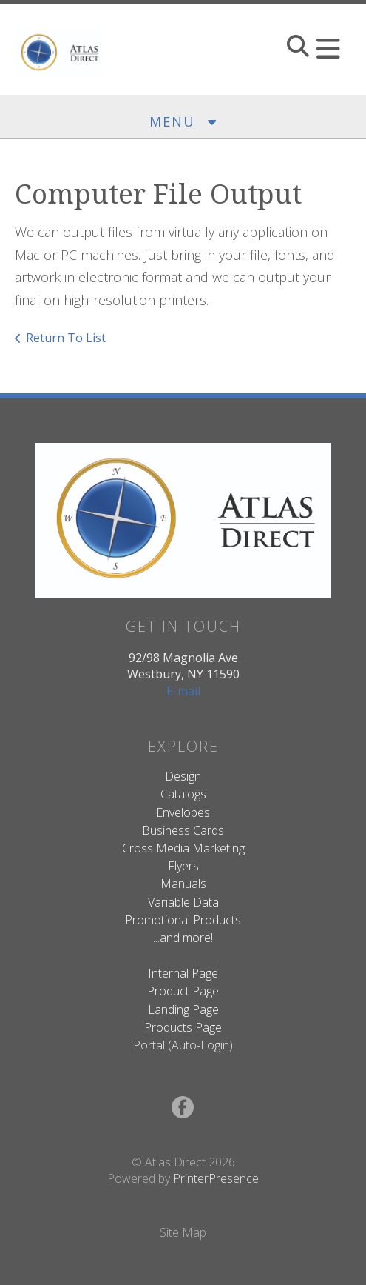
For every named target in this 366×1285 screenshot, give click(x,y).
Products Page (183, 1027)
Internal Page (183, 973)
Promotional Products (183, 920)
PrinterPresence (216, 1178)
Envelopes (183, 812)
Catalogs (183, 794)
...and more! (183, 937)
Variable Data (183, 902)
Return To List (66, 338)
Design (183, 776)
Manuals (183, 883)
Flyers (183, 866)
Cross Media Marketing (183, 848)
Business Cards (183, 830)
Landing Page (183, 1009)
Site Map (183, 1232)
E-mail (183, 691)
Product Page (183, 991)
